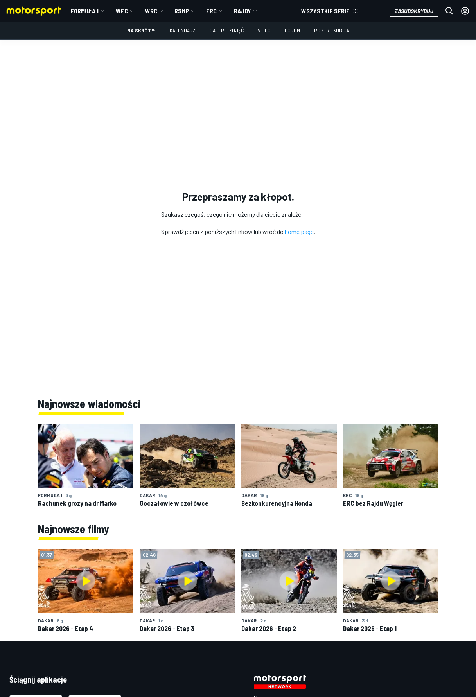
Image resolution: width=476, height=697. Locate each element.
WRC (151, 10)
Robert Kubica (331, 30)
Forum (292, 30)
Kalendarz (183, 30)
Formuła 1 (84, 10)
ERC (211, 10)
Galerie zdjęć (227, 30)
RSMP (181, 10)
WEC (122, 10)
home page (299, 231)
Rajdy (242, 10)
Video (264, 30)
